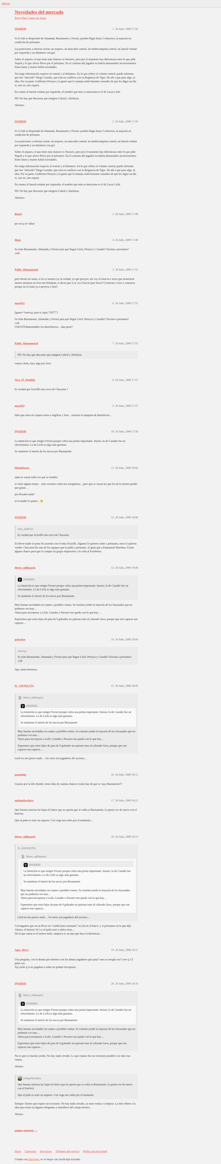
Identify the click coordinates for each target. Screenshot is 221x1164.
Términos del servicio (67, 1151)
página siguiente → (26, 1130)
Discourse (33, 1159)
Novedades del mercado (39, 12)
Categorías (30, 1151)
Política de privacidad (95, 1151)
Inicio (18, 1151)
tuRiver (6, 3)
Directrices (46, 1151)
